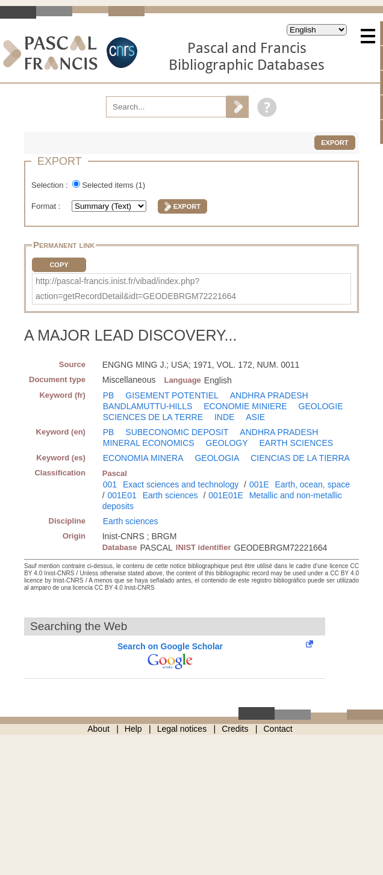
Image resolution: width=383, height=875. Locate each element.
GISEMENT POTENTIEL (172, 395)
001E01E (225, 495)
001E (259, 484)
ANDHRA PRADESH (269, 395)
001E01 (122, 495)
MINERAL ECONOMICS (149, 443)
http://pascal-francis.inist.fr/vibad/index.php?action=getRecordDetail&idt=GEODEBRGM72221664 (136, 288)
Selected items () (113, 185)
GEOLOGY (227, 443)
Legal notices (182, 729)
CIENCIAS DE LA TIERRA (300, 458)
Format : (47, 206)
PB (108, 395)
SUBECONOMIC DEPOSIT (176, 432)
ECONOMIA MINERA (143, 458)
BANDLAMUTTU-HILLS (148, 406)
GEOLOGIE (321, 406)
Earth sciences (170, 495)
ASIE (255, 417)
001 (110, 484)
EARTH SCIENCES (297, 443)
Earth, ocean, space (312, 484)
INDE (224, 417)
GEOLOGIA (217, 458)
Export (334, 142)
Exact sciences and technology (180, 484)
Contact (278, 729)
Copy (58, 264)
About (98, 729)
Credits (235, 729)
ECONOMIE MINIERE (245, 406)
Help (133, 729)
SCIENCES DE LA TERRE (153, 417)
